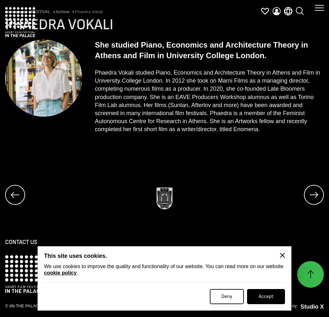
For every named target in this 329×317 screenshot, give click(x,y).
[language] (288, 10)
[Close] (282, 255)
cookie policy (60, 273)
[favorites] (265, 11)
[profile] (276, 11)
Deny (226, 297)
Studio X (312, 307)
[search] (300, 8)
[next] (314, 195)
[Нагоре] (310, 274)
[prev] (15, 195)
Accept (266, 297)
